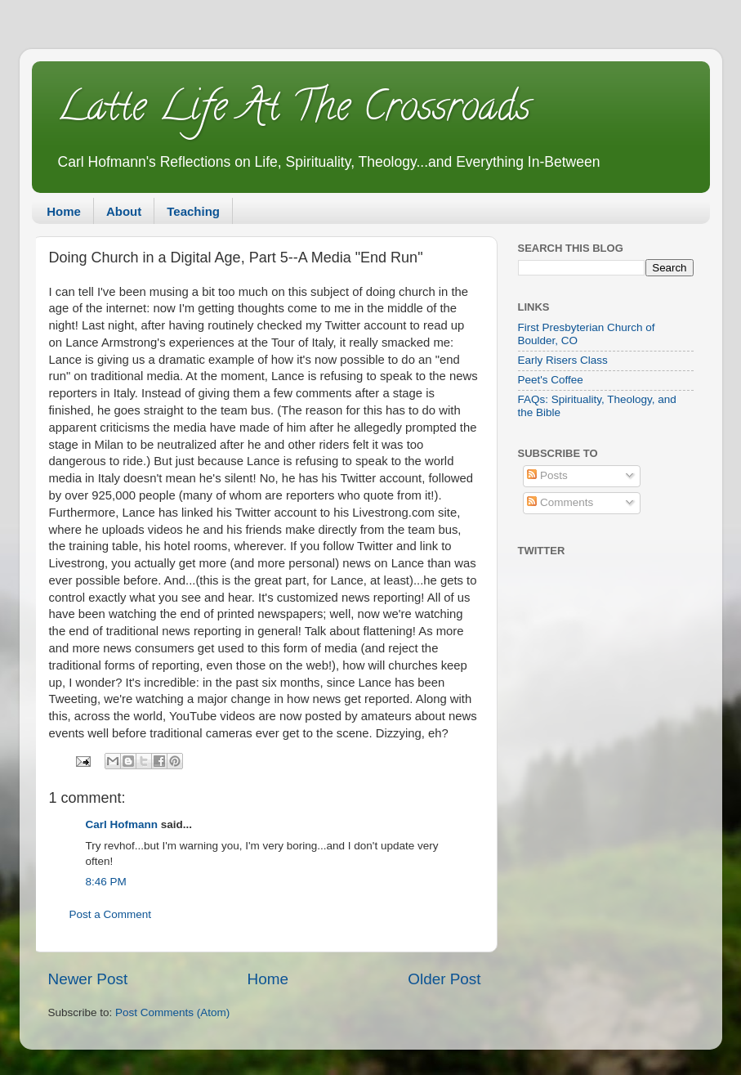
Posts (547, 475)
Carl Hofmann (122, 824)
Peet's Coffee (550, 380)
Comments (560, 502)
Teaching (193, 211)
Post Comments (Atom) (172, 1012)
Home (64, 211)
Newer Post (88, 979)
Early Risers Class (563, 360)
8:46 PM (106, 882)
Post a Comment (110, 914)
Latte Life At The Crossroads (293, 111)
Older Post (444, 979)
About (123, 211)
